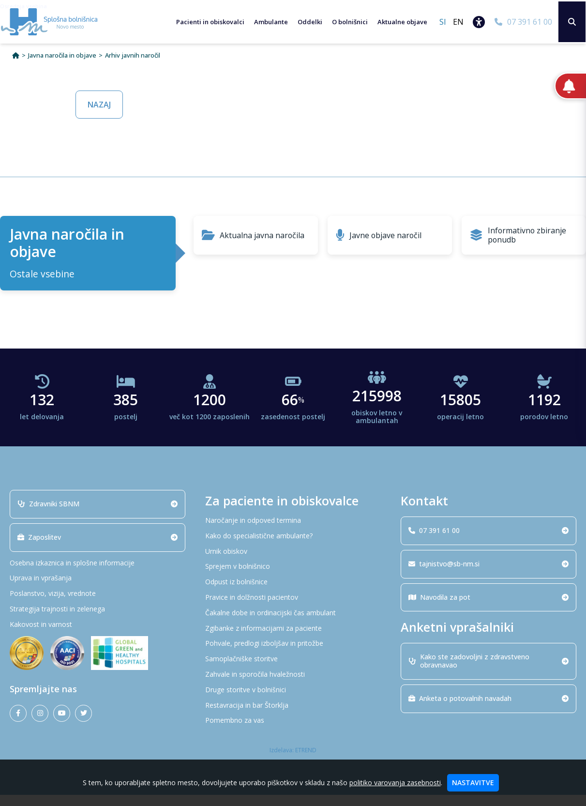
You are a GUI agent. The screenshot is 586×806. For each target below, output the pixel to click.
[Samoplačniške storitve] (293, 670)
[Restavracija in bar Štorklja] (293, 716)
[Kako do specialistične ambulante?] (293, 547)
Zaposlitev (97, 548)
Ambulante (268, 21)
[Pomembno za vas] (293, 732)
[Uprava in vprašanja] (97, 589)
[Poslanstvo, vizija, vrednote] (97, 605)
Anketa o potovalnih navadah (488, 709)
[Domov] (15, 66)
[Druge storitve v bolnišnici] (293, 701)
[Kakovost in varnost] (97, 636)
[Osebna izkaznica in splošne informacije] (97, 574)
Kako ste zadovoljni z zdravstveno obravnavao (488, 672)
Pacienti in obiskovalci (208, 21)
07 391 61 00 (488, 541)
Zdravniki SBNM (97, 514)
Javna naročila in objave (62, 66)
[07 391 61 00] (521, 21)
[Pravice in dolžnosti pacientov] (293, 609)
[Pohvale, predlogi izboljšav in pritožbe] (293, 655)
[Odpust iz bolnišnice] (293, 593)
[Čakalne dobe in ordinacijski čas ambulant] (293, 624)
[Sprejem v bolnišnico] (293, 578)
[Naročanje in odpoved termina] (293, 532)
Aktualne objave (400, 21)
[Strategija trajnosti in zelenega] (97, 620)
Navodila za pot (488, 607)
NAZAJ (99, 115)
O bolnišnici (347, 21)
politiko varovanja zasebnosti (395, 782)
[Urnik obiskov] (293, 562)
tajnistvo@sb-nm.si (488, 574)
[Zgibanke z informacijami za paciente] (293, 639)
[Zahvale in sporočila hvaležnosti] (293, 686)
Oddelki (307, 21)
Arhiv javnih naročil (132, 66)
